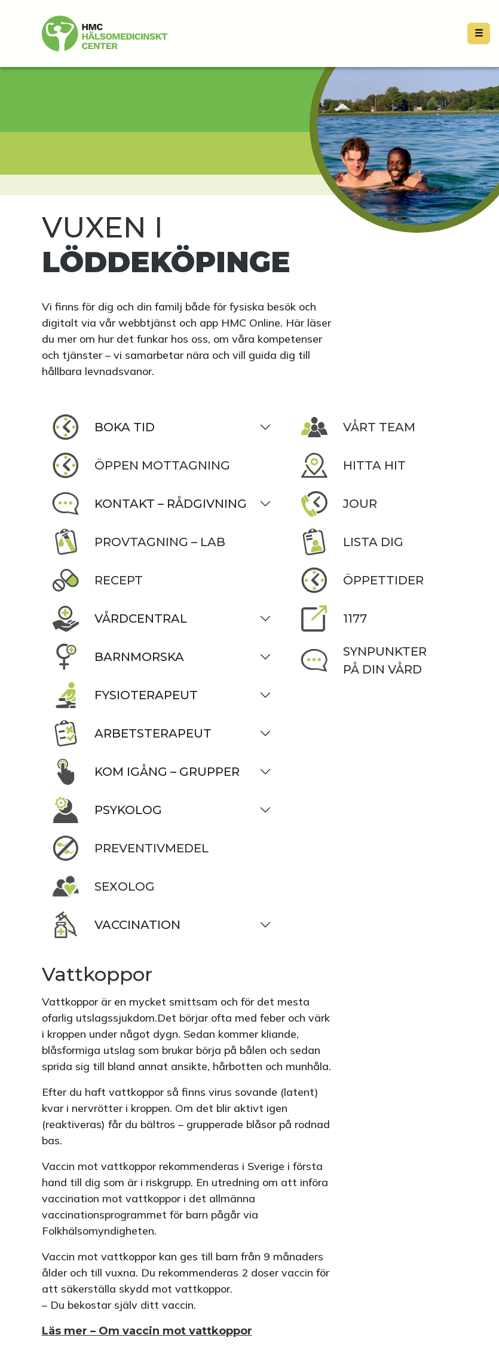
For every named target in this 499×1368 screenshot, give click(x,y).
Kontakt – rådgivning (149, 503)
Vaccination (115, 924)
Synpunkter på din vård (363, 660)
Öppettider (362, 580)
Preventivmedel (130, 848)
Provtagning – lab (138, 542)
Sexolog (103, 886)
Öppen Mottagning (140, 465)
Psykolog (106, 810)
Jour (338, 503)
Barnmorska (117, 656)
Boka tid (103, 427)
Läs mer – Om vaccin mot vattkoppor (147, 1330)
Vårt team (357, 427)
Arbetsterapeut (131, 733)
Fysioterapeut (124, 695)
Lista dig (351, 542)
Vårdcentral (119, 618)
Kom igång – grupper (145, 771)
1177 (333, 618)
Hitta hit (353, 465)
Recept (97, 580)
